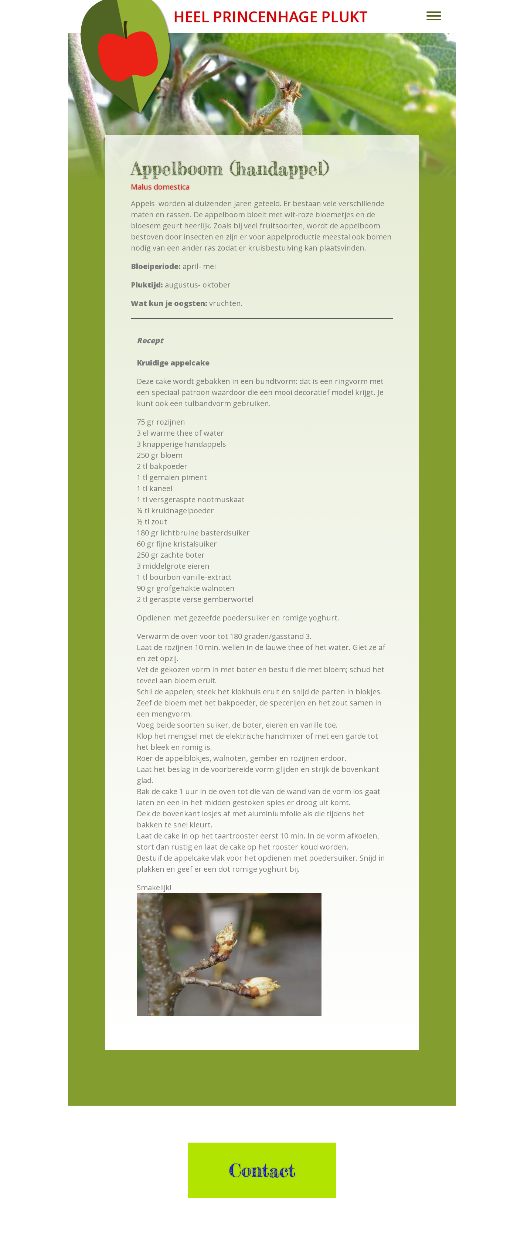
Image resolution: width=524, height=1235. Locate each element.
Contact (262, 1170)
